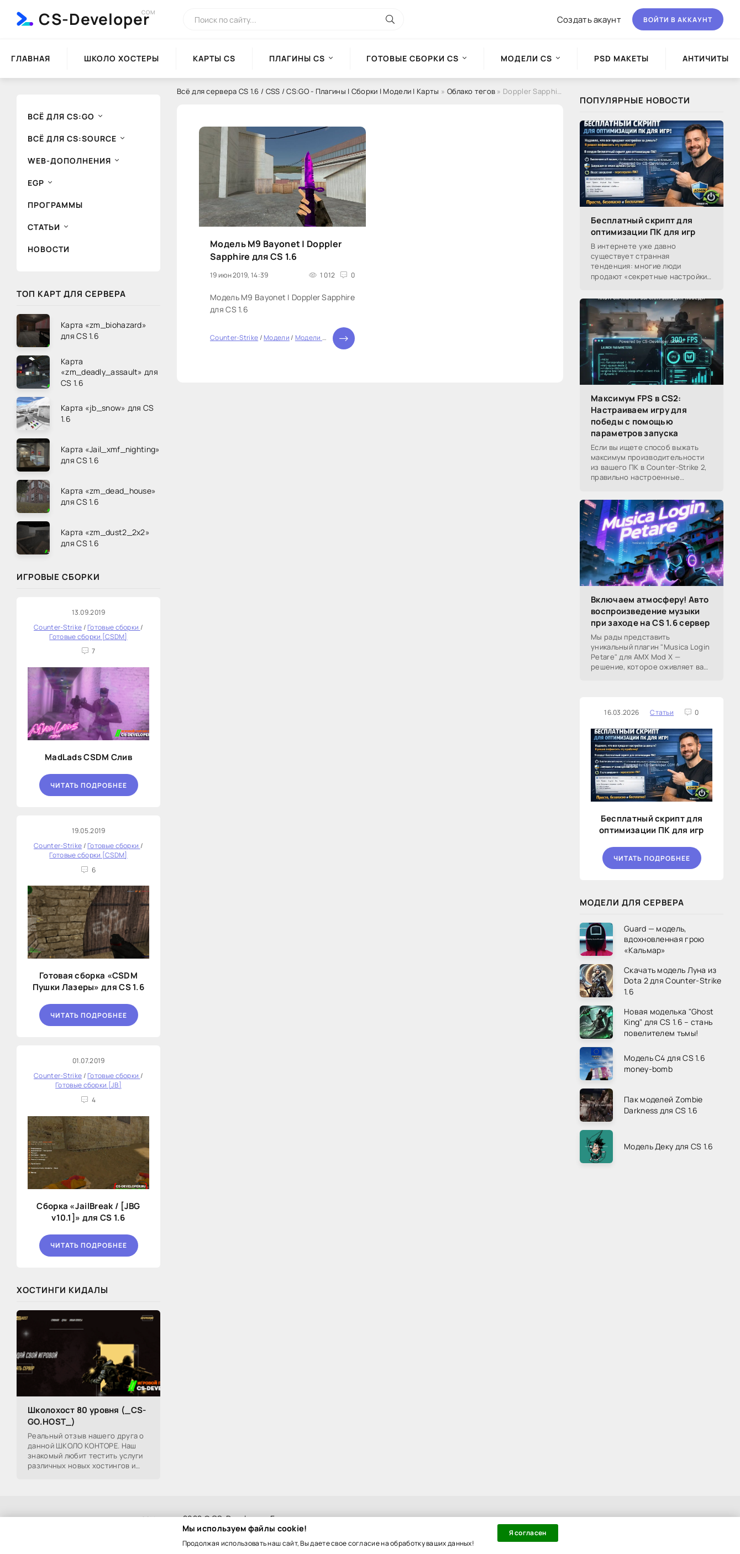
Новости (49, 249)
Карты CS (214, 58)
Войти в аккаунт (677, 19)
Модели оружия (321, 337)
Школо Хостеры (121, 58)
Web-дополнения (69, 160)
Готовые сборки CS (412, 58)
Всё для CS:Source (72, 138)
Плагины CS (297, 58)
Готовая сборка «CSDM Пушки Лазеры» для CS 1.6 (88, 981)
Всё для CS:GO (61, 116)
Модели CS (526, 58)
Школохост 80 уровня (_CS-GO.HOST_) (87, 1415)
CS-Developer (94, 18)
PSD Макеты (621, 58)
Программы (55, 205)
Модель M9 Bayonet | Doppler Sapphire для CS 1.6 (276, 250)
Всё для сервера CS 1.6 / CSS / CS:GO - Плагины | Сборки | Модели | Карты (308, 91)
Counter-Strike (234, 337)
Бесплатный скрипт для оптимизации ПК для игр (643, 226)
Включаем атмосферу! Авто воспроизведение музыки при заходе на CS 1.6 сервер (650, 611)
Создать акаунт (589, 19)
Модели (277, 337)
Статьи (44, 227)
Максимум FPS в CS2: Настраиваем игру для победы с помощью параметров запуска (639, 416)
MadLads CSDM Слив (88, 757)
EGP (36, 182)
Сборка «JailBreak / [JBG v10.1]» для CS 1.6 (88, 1211)
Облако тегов (471, 91)
